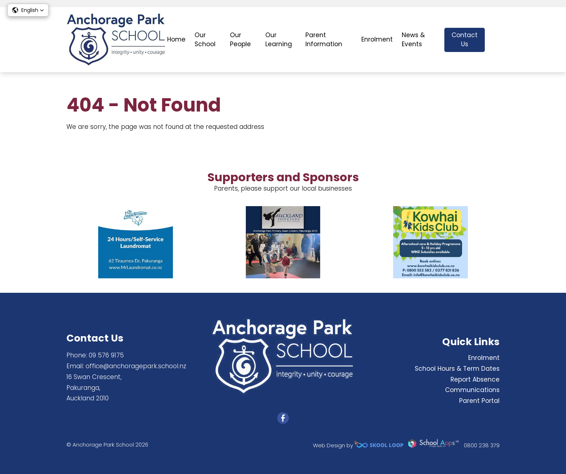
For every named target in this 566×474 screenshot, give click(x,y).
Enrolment (377, 39)
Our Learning (278, 40)
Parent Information (323, 40)
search (496, 40)
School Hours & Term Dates (457, 368)
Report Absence (475, 379)
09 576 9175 (106, 355)
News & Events (413, 40)
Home (176, 39)
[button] (28, 10)
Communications (472, 390)
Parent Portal (479, 400)
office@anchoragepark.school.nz (136, 366)
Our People (240, 40)
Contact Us (465, 40)
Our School (205, 40)
